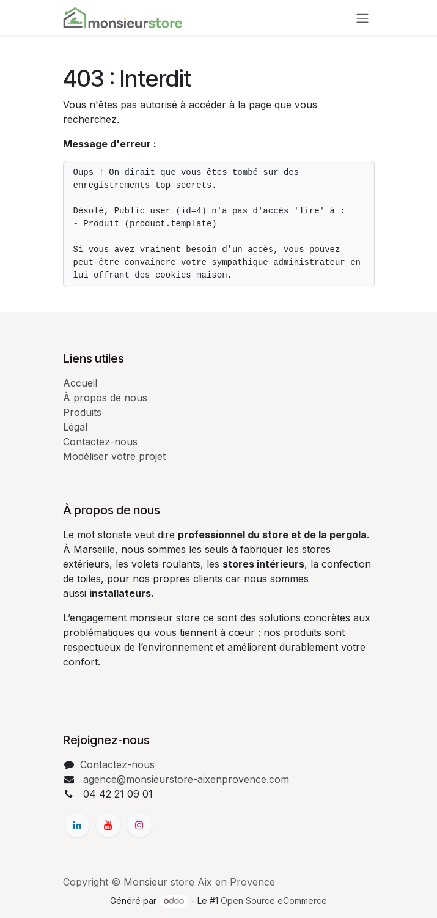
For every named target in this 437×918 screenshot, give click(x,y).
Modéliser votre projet (114, 456)
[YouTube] (108, 825)
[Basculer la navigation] (362, 18)
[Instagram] (139, 825)
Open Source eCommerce (274, 900)
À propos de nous (105, 397)
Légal (75, 427)
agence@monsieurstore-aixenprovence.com (184, 779)
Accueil (80, 383)
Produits (82, 412)
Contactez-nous (100, 441)
